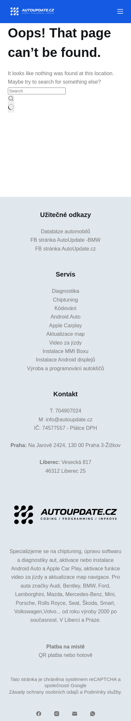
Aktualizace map (65, 334)
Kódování (66, 308)
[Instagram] (56, 713)
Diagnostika (65, 291)
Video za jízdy (65, 343)
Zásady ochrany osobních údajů (44, 692)
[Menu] (120, 11)
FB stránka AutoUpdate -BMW (65, 240)
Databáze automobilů (65, 231)
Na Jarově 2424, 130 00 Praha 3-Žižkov (74, 445)
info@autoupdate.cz (69, 419)
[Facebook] (38, 713)
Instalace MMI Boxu (65, 351)
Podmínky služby (102, 692)
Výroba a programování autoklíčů (65, 368)
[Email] (74, 713)
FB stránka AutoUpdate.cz (65, 249)
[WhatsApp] (92, 713)
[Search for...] (37, 91)
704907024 (68, 411)
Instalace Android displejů (65, 359)
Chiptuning (65, 300)
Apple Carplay (65, 325)
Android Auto (66, 317)
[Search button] (11, 104)
